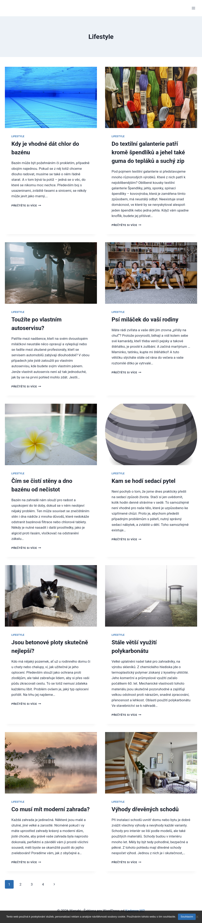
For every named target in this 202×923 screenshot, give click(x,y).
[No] (197, 917)
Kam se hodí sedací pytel (143, 481)
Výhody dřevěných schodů (145, 809)
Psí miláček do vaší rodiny (145, 319)
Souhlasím (187, 916)
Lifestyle (17, 136)
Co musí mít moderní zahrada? (50, 809)
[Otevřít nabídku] (193, 8)
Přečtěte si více (26, 205)
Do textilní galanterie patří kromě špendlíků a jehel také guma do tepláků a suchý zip (148, 152)
